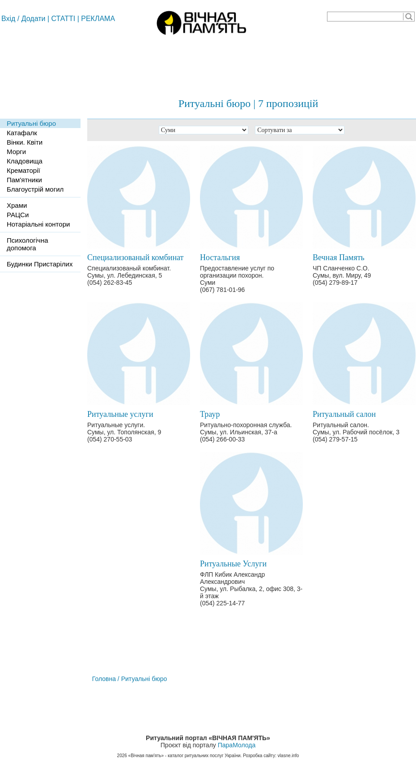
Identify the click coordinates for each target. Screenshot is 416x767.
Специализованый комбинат (135, 257)
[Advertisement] (208, 63)
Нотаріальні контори (38, 224)
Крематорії (23, 170)
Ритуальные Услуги (233, 563)
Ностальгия (220, 257)
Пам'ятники (24, 180)
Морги (16, 151)
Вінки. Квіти (24, 142)
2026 (122, 755)
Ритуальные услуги (120, 414)
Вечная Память (339, 257)
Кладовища (24, 161)
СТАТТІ (63, 18)
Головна (104, 678)
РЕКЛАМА (98, 18)
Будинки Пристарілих (39, 264)
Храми (17, 205)
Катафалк (22, 133)
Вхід (8, 18)
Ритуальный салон (344, 414)
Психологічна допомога (27, 244)
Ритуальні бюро (31, 123)
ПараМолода (236, 745)
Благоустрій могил (35, 189)
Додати (33, 18)
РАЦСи (18, 215)
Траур (210, 414)
